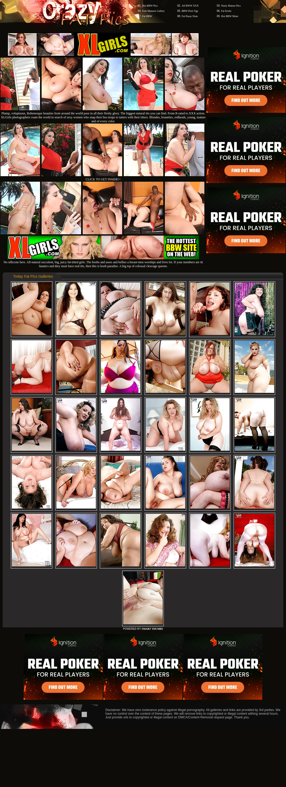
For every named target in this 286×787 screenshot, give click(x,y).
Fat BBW (147, 16)
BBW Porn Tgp (190, 10)
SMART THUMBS (152, 628)
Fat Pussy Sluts (190, 16)
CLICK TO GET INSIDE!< (103, 179)
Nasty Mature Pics (231, 5)
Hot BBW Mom (229, 16)
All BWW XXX (190, 5)
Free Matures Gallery (153, 10)
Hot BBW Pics (150, 5)
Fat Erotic (226, 10)
